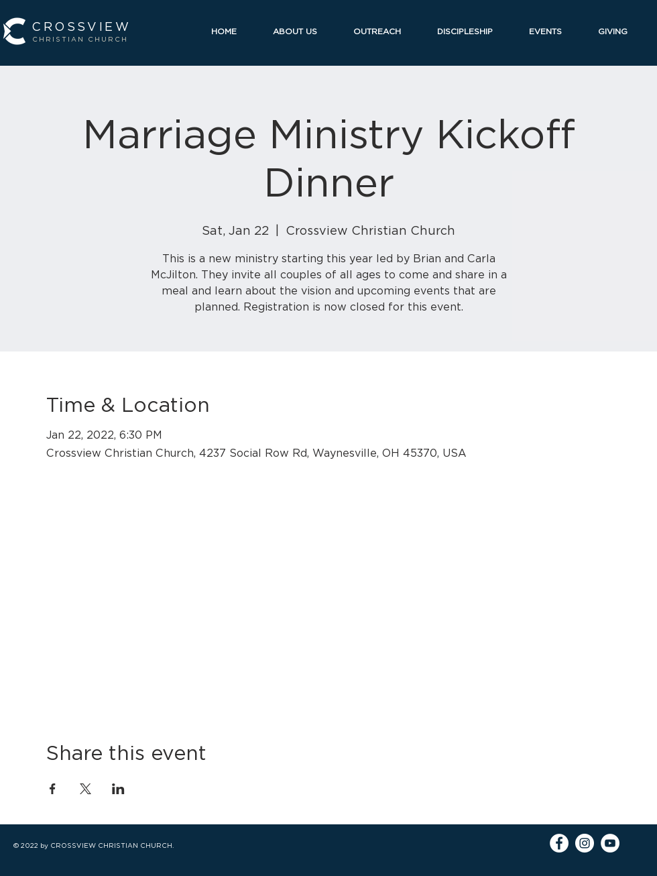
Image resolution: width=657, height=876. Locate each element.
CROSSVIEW (81, 26)
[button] (303, 31)
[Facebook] (559, 843)
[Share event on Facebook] (52, 788)
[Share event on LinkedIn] (118, 788)
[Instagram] (584, 843)
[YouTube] (610, 843)
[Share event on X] (85, 788)
